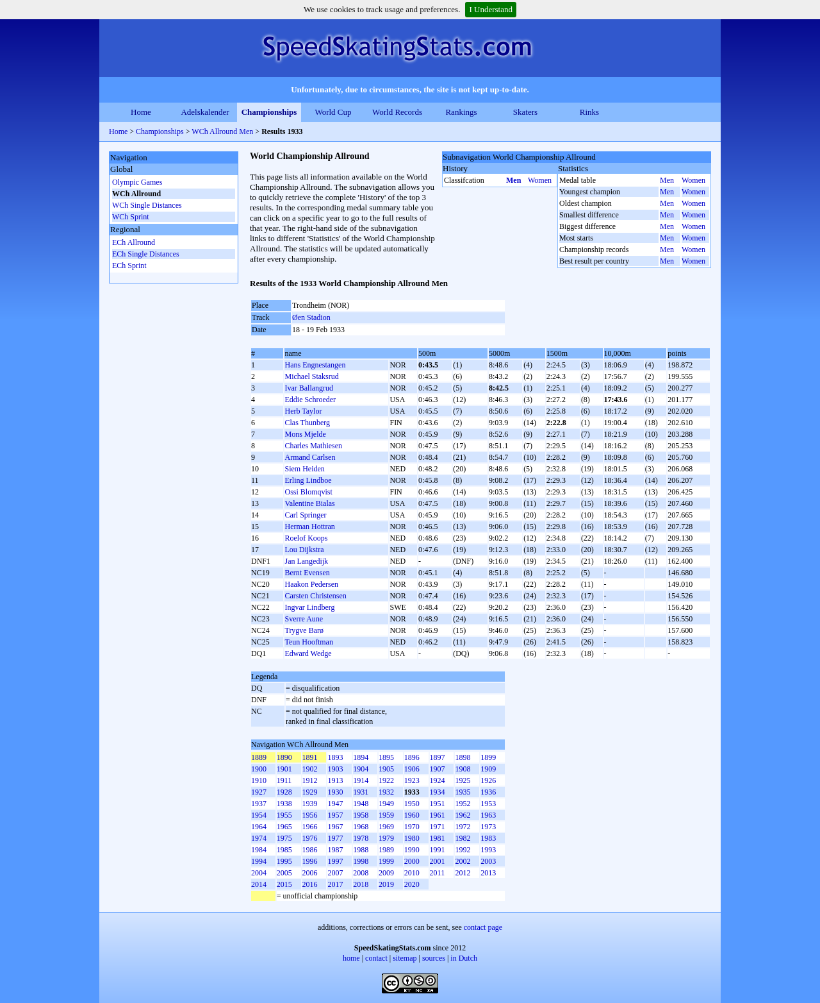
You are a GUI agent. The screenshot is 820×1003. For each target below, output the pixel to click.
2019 (386, 884)
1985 (284, 849)
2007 (335, 872)
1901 (284, 768)
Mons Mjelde (304, 434)
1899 (488, 757)
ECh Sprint (129, 265)
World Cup (333, 112)
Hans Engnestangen (314, 364)
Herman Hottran (309, 526)
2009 (386, 872)
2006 (310, 872)
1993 (488, 849)
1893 (335, 757)
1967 (335, 826)
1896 (412, 757)
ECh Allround (133, 242)
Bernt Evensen (306, 572)
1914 (360, 780)
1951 (437, 803)
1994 (258, 861)
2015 (284, 884)
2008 (360, 872)
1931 (360, 792)
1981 (437, 838)
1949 (386, 803)
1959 (386, 815)
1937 (258, 803)
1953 (488, 803)
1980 (412, 838)
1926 (488, 780)
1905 (386, 768)
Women (540, 180)
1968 (360, 826)
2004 (258, 872)
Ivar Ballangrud (308, 388)
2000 (412, 861)
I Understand (490, 9)
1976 (310, 838)
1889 (258, 757)
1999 (386, 861)
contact (376, 958)
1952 (462, 803)
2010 (412, 872)
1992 (462, 849)
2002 (462, 861)
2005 (284, 872)
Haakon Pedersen (311, 584)
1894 (360, 757)
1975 (284, 838)
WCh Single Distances (147, 205)
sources (433, 958)
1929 (310, 792)
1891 (310, 757)
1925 (462, 780)
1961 (437, 815)
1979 (386, 838)
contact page (483, 927)
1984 (258, 849)
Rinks (589, 112)
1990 (412, 849)
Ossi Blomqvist (308, 491)
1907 (437, 768)
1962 (462, 815)
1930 (335, 792)
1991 (437, 849)
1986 (310, 849)
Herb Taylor (303, 411)
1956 (310, 815)
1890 (284, 757)
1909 (488, 768)
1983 (488, 838)
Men (513, 180)
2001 (437, 861)
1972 (462, 826)
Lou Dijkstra (304, 549)
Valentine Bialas (309, 503)
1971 (437, 826)
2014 (258, 884)
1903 (335, 768)
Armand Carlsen (309, 457)
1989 (386, 849)
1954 (258, 815)
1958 (360, 815)
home (351, 958)
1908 (462, 768)
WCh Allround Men (222, 131)
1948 (360, 803)
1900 (258, 768)
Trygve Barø (304, 630)
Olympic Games (137, 182)
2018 (360, 884)
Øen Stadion (311, 317)
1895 (386, 757)
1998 (360, 861)
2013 (488, 872)
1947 (335, 803)
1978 (360, 838)
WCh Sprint (130, 216)
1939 (310, 803)
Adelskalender (205, 112)
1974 (258, 838)
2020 (412, 884)
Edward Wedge (307, 653)
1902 (310, 768)
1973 (488, 826)
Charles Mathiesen (313, 445)
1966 (310, 826)
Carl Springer (305, 514)
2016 (310, 884)
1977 (335, 838)
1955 (284, 815)
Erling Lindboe (307, 480)
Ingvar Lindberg (309, 607)
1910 (258, 780)
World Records (397, 112)
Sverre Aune (303, 618)
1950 (412, 803)
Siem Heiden (304, 468)
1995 (284, 861)
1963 (488, 815)
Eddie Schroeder (310, 399)
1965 (284, 826)
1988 (360, 849)
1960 (412, 815)
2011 (437, 872)
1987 (335, 849)
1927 (258, 792)
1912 (310, 780)
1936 (488, 792)
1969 (386, 826)
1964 (258, 826)
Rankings (461, 112)
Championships (269, 112)
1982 (462, 838)
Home (141, 112)
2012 (462, 872)
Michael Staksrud (311, 376)
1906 (412, 768)
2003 (488, 861)
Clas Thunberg (307, 422)
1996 (310, 861)
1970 (412, 826)
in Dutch (463, 958)
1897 (437, 757)
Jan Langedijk (306, 561)
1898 (462, 757)
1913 (335, 780)
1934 (437, 792)
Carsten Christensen (315, 595)
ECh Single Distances (145, 253)
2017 (335, 884)
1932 (386, 792)
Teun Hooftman (308, 641)
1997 (335, 861)
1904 (360, 768)
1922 (386, 780)
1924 (437, 780)
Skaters (525, 112)
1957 (335, 815)
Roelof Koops (305, 538)
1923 (412, 780)
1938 (284, 803)
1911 (284, 780)
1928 (284, 792)
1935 (462, 792)
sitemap (404, 958)
